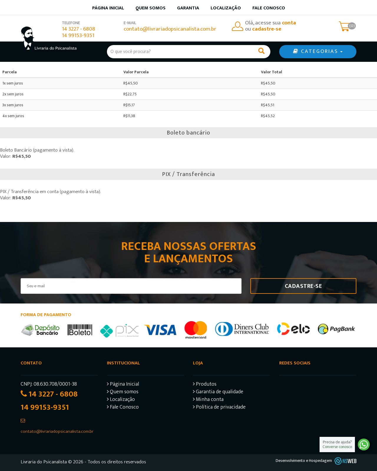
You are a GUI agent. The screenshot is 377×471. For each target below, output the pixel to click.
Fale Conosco (268, 8)
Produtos (204, 385)
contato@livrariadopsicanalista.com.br (170, 29)
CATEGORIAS (318, 51)
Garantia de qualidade (218, 392)
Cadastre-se (303, 286)
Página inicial (108, 8)
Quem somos (150, 8)
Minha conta (208, 400)
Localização (226, 8)
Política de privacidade (219, 408)
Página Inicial (123, 385)
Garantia (188, 8)
